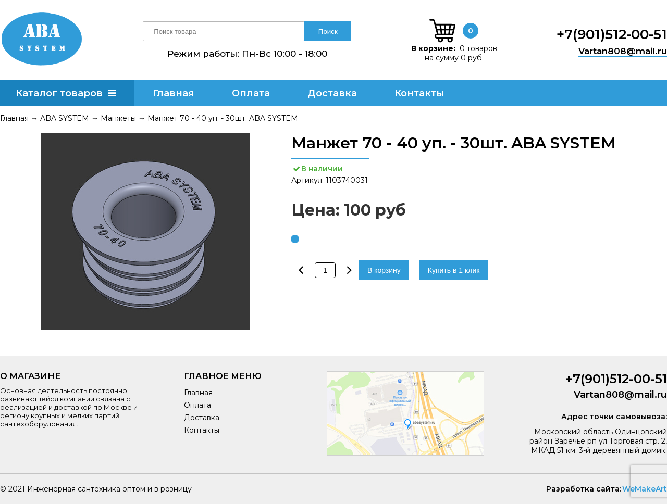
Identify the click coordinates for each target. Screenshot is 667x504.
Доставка (332, 93)
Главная (173, 93)
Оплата (251, 93)
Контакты (419, 93)
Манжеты (118, 118)
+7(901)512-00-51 (612, 34)
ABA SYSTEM (64, 118)
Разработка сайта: (583, 489)
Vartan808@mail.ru (622, 51)
